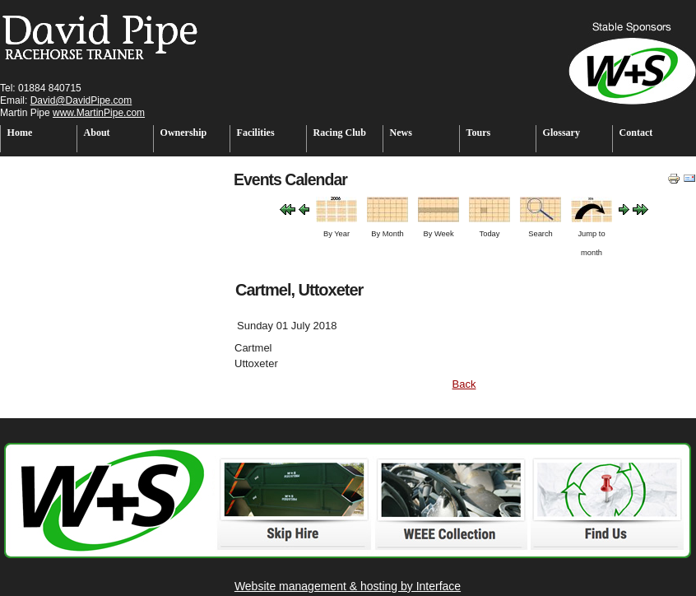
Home (20, 132)
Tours (478, 132)
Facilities (256, 132)
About (97, 132)
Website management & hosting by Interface (347, 586)
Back (464, 384)
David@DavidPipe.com (81, 100)
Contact (636, 132)
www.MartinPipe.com (99, 113)
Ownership (183, 132)
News (401, 132)
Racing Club (339, 132)
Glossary (561, 132)
